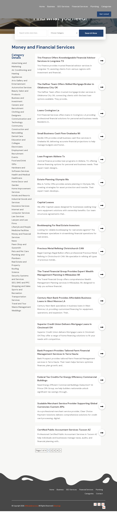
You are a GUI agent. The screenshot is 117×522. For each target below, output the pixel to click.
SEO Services (63, 6)
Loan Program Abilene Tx (51, 167)
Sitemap (57, 517)
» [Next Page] (60, 461)
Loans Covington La (48, 121)
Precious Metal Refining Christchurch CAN (60, 259)
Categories (106, 6)
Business (51, 6)
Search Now (91, 43)
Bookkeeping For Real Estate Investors (58, 236)
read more (101, 71)
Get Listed (104, 14)
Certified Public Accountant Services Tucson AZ (64, 440)
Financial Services (80, 6)
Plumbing (94, 6)
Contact (99, 504)
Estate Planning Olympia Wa (53, 190)
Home (42, 6)
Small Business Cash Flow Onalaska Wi (58, 144)
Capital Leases (45, 213)
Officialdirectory (31, 517)
